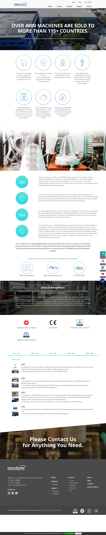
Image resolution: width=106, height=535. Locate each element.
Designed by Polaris (56, 530)
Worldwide (56, 514)
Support (79, 6)
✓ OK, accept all (69, 533)
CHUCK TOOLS (92, 507)
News (73, 2)
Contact (89, 6)
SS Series (72, 508)
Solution (69, 6)
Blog (79, 2)
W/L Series (73, 505)
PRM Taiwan (46, 530)
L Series (72, 500)
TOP (102, 281)
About (50, 6)
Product (59, 6)
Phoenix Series (74, 503)
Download (55, 511)
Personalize (78, 533)
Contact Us (53, 472)
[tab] (16, 373)
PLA (71, 510)
